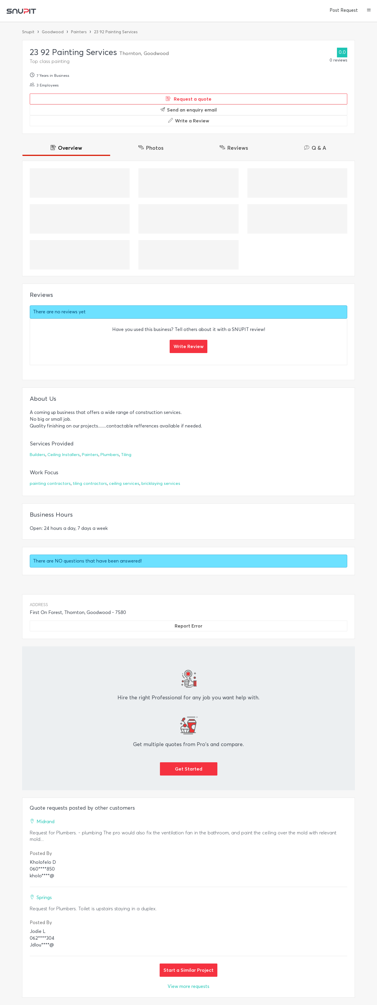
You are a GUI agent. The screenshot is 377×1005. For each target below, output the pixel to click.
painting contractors (50, 483)
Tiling (126, 454)
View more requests (188, 986)
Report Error (188, 626)
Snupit (28, 31)
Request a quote (188, 99)
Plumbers (109, 454)
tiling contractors (90, 483)
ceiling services (124, 483)
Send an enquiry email (188, 110)
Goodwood (53, 31)
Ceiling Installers (63, 454)
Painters (79, 31)
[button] (369, 10)
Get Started (188, 769)
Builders (37, 454)
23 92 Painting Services (116, 31)
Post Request (344, 10)
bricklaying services (160, 483)
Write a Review (188, 121)
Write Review (188, 346)
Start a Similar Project (188, 970)
